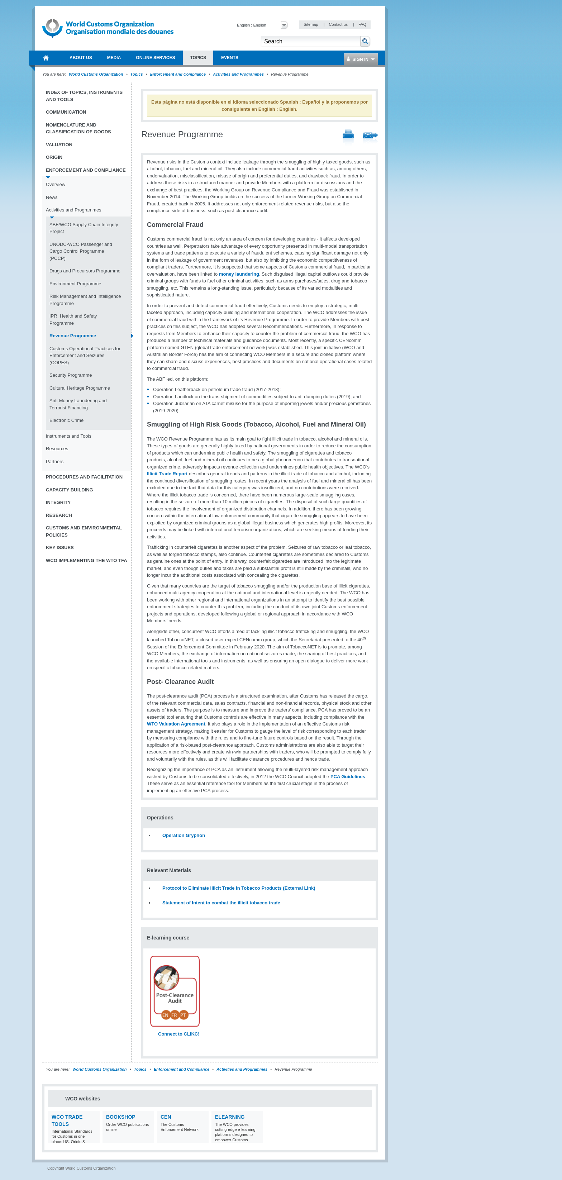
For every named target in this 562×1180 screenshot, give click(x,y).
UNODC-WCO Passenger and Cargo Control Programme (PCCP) (80, 251)
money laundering (239, 274)
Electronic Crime (66, 420)
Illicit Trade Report (167, 473)
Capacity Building (69, 490)
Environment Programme (75, 283)
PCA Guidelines (347, 776)
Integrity (58, 502)
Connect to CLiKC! (179, 1034)
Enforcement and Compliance (178, 74)
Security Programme (70, 375)
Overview (55, 184)
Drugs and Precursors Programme (84, 270)
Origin (54, 157)
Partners (54, 461)
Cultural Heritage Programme (79, 388)
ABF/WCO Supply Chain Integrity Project (83, 228)
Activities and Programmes (238, 74)
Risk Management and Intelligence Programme (85, 300)
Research (59, 515)
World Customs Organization (96, 74)
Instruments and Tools (68, 436)
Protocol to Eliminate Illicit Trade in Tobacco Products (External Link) (238, 888)
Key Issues (60, 547)
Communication (66, 112)
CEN (166, 1117)
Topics (136, 74)
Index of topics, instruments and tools (84, 96)
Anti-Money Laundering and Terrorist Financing (78, 404)
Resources (57, 448)
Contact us (339, 24)
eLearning (229, 1117)
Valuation (59, 144)
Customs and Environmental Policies (84, 531)
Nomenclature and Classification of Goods (78, 128)
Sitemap (311, 24)
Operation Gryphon (183, 835)
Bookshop (120, 1117)
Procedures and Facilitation (84, 477)
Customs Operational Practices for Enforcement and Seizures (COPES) (84, 355)
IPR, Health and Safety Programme (73, 319)
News (52, 197)
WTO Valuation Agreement (176, 724)
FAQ (362, 24)
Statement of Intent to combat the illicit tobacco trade (221, 902)
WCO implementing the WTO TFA (86, 560)
